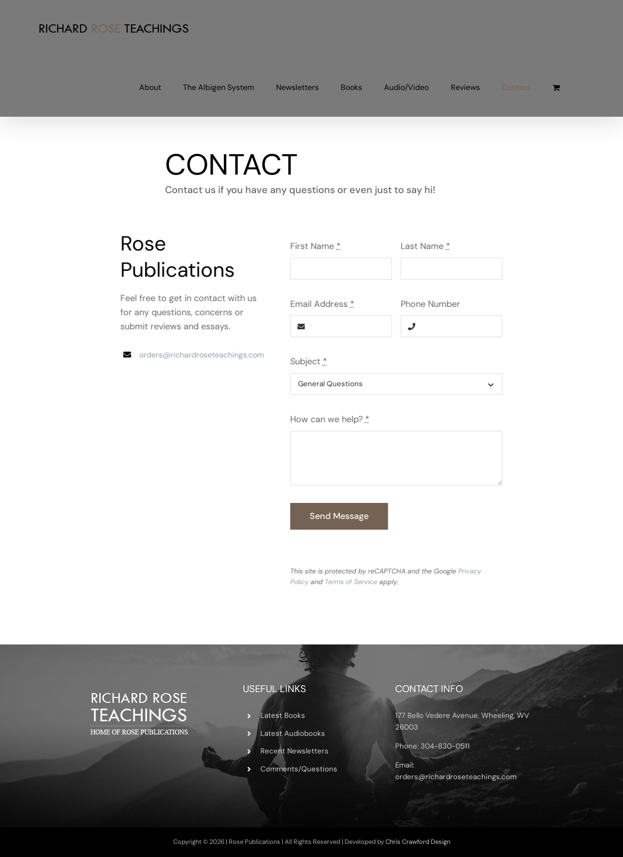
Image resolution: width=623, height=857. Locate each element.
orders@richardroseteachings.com (199, 355)
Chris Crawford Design (417, 842)
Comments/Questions (298, 769)
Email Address (324, 304)
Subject (310, 361)
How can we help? (331, 419)
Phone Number (432, 304)
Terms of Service (353, 581)
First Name (317, 246)
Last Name (427, 246)
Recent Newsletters (294, 751)
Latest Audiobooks (292, 733)
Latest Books (282, 715)
